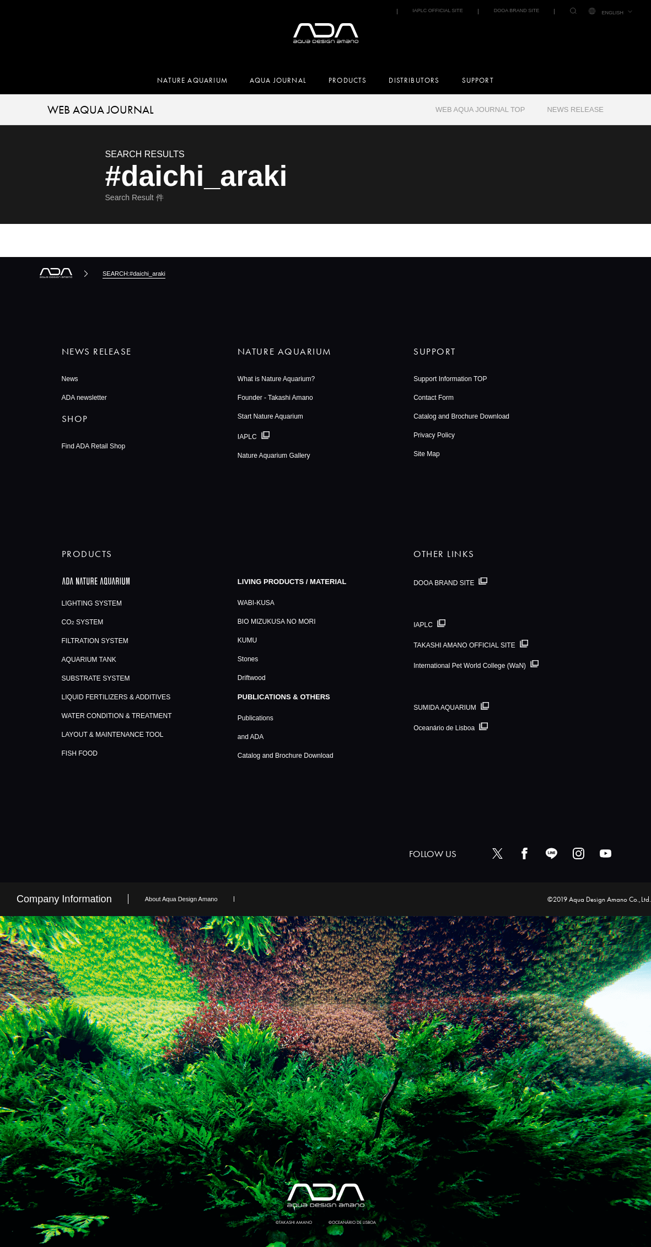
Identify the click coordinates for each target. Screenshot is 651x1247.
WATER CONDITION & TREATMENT (117, 716)
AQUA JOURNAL (278, 80)
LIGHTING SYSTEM (92, 603)
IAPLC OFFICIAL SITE (437, 10)
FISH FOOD (80, 753)
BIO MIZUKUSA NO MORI (277, 621)
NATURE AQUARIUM (192, 80)
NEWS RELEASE (575, 109)
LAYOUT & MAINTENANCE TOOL (113, 734)
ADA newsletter (84, 398)
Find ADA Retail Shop (94, 446)
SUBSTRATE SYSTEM (96, 678)
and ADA (251, 737)
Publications (255, 718)
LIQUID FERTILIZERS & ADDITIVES (116, 697)
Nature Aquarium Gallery (274, 455)
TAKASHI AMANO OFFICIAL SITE (464, 645)
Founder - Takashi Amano (275, 398)
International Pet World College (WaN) (469, 665)
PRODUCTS (348, 80)
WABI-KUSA (256, 603)
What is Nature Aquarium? (276, 379)
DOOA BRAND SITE (517, 10)
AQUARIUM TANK (89, 659)
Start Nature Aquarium (270, 416)
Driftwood (252, 678)
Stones (248, 659)
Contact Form (433, 398)
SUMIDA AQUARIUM (444, 707)
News (70, 379)
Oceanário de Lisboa (444, 728)
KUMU (247, 640)
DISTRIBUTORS (414, 80)
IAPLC (247, 437)
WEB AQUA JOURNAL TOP (480, 109)
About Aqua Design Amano (181, 899)
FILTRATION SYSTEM (95, 641)
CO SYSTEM (83, 622)
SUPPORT (478, 80)
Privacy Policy (434, 435)
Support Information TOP (450, 379)
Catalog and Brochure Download (461, 416)
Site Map (426, 454)
